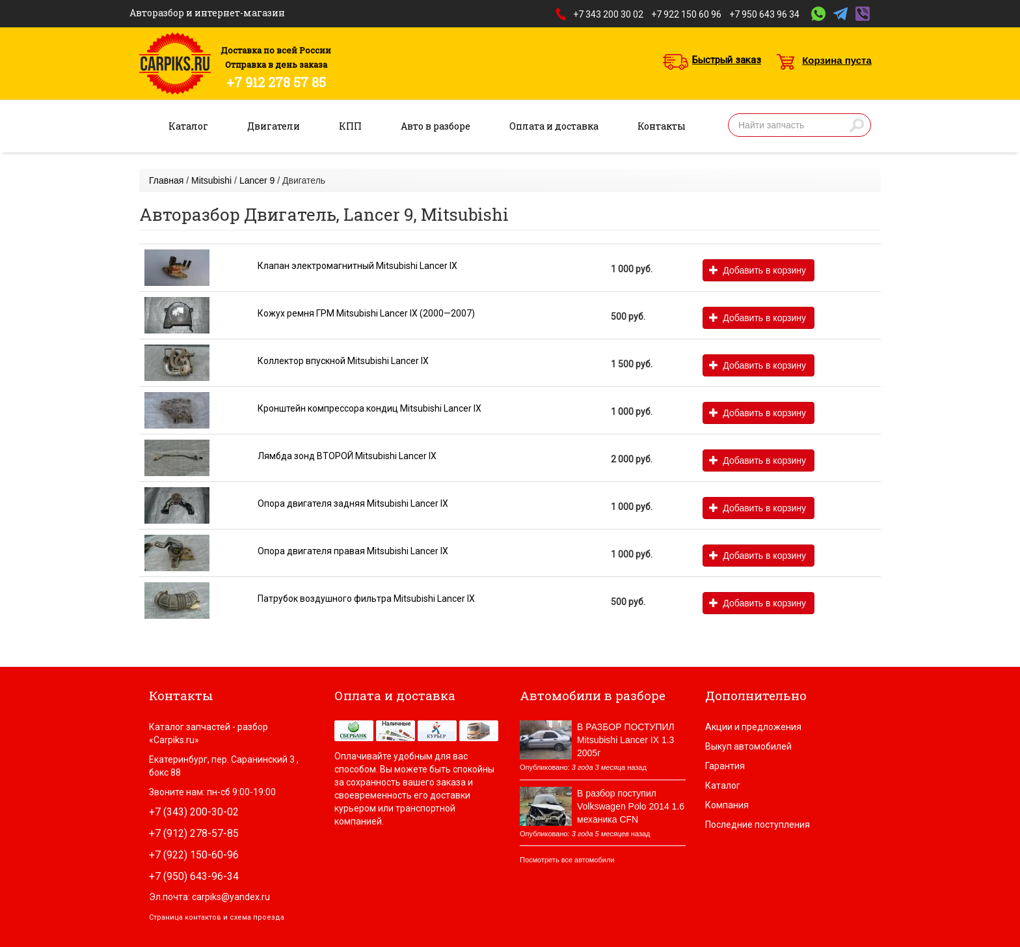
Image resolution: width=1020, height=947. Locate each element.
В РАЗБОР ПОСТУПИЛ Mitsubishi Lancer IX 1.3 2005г (626, 740)
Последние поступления (757, 824)
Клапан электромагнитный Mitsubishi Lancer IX (357, 266)
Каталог (188, 126)
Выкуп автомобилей (748, 746)
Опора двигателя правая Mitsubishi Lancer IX (353, 551)
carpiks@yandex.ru (231, 897)
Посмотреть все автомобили (567, 860)
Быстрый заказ (726, 60)
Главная (166, 180)
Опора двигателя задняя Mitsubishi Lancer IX (353, 503)
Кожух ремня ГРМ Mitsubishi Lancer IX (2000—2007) (366, 313)
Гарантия (725, 766)
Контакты (662, 126)
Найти (857, 125)
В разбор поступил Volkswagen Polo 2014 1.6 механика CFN (630, 806)
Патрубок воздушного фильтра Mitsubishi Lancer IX (366, 598)
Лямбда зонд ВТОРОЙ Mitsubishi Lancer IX (347, 456)
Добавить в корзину (757, 270)
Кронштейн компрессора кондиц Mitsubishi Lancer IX (369, 408)
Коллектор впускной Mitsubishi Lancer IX (343, 361)
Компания (727, 805)
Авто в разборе (435, 126)
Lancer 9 (257, 180)
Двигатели (273, 126)
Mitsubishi (211, 180)
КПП (350, 126)
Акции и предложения (753, 727)
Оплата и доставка (553, 126)
